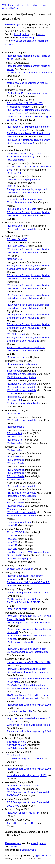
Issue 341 (12, 525)
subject (41, 34)
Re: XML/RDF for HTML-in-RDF (23, 813)
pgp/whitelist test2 (16, 745)
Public (35, 5)
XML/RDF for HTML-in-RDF (21, 823)
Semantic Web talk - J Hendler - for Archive (29, 72)
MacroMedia (13, 509)
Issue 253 (12, 545)
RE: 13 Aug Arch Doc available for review (28, 622)
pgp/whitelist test (15, 748)
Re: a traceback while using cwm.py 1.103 (29, 705)
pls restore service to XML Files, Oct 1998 (28, 662)
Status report (14, 370)
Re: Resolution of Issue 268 (21, 599)
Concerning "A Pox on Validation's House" (29, 725)
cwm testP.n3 (14, 456)
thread (17, 34)
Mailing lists (23, 5)
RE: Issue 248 (14, 433)
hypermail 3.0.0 (43, 855)
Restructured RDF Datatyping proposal (27, 93)
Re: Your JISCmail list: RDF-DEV (24, 602)
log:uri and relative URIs (19, 711)
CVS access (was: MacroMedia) (23, 403)
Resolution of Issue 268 (19, 609)
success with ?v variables (20, 569)
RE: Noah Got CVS (17, 239)
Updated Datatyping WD (19, 558)
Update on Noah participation (22, 364)
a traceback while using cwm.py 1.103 (26, 775)
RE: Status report (16, 334)
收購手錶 (11, 186)
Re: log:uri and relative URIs (21, 642)
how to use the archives (23, 41)
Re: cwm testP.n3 (16, 357)
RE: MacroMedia (15, 460)
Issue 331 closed (16, 160)
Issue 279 (12, 542)
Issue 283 (12, 393)
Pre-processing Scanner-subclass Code (27, 592)
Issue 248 (12, 549)
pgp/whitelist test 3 (16, 742)
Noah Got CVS (15, 259)
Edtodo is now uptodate (19, 522)
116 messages (13, 24)
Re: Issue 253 (14, 173)
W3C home (8, 5)
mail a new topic (27, 37)
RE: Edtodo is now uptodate (21, 209)
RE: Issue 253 (14, 226)
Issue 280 (12, 539)
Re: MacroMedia (15, 427)
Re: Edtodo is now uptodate (21, 374)
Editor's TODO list (16, 532)
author (25, 34)
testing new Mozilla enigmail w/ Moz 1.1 (27, 83)
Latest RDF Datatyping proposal (23, 179)
